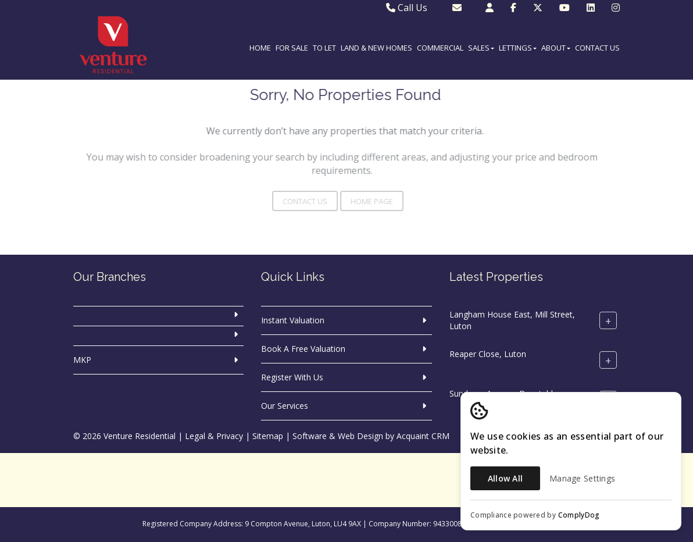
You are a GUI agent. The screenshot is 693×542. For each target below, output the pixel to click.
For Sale (292, 47)
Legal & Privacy (214, 435)
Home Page (360, 201)
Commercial (440, 47)
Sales (481, 47)
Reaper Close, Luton (487, 353)
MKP (82, 359)
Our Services (284, 405)
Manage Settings (582, 478)
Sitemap (267, 435)
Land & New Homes (376, 47)
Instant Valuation (292, 320)
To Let (324, 47)
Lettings (518, 47)
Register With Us (292, 377)
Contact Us (597, 47)
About (555, 47)
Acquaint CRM (422, 435)
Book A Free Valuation (303, 348)
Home (260, 47)
